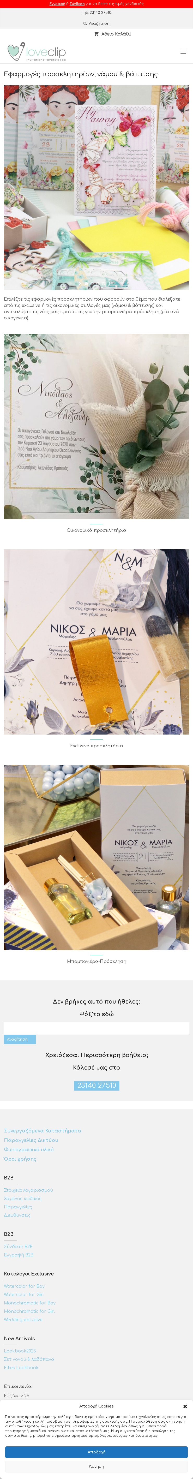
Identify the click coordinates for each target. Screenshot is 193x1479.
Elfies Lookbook (21, 1367)
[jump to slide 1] (86, 283)
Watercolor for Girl (24, 1294)
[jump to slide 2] (92, 283)
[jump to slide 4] (103, 283)
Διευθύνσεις (17, 1215)
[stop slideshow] (109, 283)
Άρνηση (96, 1466)
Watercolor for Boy (24, 1286)
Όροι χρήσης (21, 1159)
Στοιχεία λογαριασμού (28, 1190)
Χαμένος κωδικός (22, 1198)
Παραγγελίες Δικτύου (31, 1140)
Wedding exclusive (23, 1319)
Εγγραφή (57, 4)
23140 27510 (96, 1085)
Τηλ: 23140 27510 (96, 13)
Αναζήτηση (96, 24)
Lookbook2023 (20, 1351)
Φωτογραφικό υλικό (29, 1149)
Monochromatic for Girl (29, 1311)
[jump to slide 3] (97, 283)
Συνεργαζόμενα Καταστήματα (42, 1131)
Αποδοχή (97, 1452)
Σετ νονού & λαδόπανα (29, 1359)
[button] (185, 1406)
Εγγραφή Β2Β (18, 1255)
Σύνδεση (77, 4)
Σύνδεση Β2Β (18, 1246)
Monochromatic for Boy (30, 1303)
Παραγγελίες (18, 1207)
